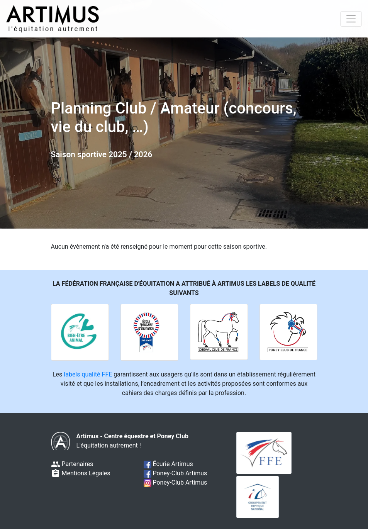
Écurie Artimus (168, 464)
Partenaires (72, 464)
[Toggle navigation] (351, 19)
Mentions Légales (80, 473)
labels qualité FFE (88, 374)
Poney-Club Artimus (175, 473)
